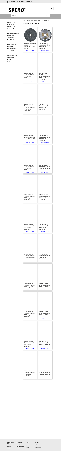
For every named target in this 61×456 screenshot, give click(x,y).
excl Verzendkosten (30, 54)
